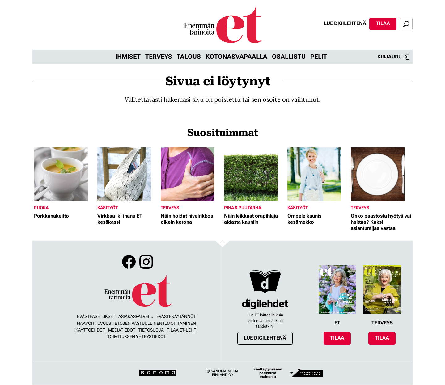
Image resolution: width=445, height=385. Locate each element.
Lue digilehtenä (345, 23)
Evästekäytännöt (176, 316)
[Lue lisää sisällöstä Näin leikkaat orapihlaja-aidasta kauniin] (254, 174)
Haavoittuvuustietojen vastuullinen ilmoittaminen (136, 323)
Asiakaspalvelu (135, 316)
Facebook (129, 262)
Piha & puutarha (242, 207)
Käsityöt (107, 207)
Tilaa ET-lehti (182, 330)
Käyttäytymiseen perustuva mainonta (267, 373)
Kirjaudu (393, 57)
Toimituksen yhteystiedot (136, 336)
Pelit (318, 56)
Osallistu (289, 56)
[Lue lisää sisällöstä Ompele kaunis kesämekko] (317, 174)
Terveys (158, 56)
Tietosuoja (151, 330)
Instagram (146, 262)
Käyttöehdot (90, 330)
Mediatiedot (121, 330)
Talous (189, 56)
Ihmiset (128, 56)
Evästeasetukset (96, 316)
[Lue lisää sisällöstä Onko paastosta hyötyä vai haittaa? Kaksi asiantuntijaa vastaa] (381, 174)
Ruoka (41, 207)
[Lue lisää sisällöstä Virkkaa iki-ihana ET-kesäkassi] (127, 174)
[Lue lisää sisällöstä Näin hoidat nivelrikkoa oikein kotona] (191, 174)
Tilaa (383, 23)
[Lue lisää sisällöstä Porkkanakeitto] (64, 174)
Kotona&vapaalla (236, 56)
